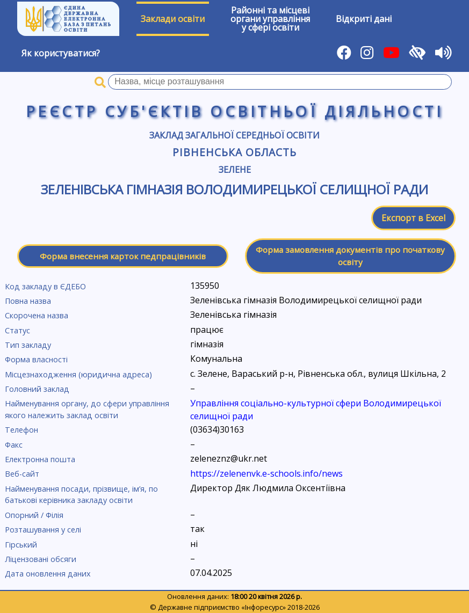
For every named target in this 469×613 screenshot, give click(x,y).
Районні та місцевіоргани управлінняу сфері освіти (270, 18)
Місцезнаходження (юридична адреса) (78, 374)
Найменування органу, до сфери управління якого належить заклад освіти (87, 409)
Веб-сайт (22, 474)
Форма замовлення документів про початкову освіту (350, 255)
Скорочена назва (36, 315)
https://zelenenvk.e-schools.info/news (266, 473)
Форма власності (36, 359)
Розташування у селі (43, 529)
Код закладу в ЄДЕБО (45, 286)
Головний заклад (37, 389)
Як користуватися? (60, 53)
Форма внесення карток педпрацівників (123, 256)
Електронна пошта (40, 459)
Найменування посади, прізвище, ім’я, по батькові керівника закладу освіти (81, 495)
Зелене (235, 170)
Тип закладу (28, 345)
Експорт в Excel (413, 218)
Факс (14, 445)
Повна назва (28, 301)
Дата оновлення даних (48, 573)
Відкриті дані (364, 19)
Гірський (21, 544)
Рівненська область (234, 152)
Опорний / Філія (34, 515)
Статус (17, 330)
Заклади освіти (173, 19)
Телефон (21, 430)
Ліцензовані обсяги (40, 559)
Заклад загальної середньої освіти (234, 135)
